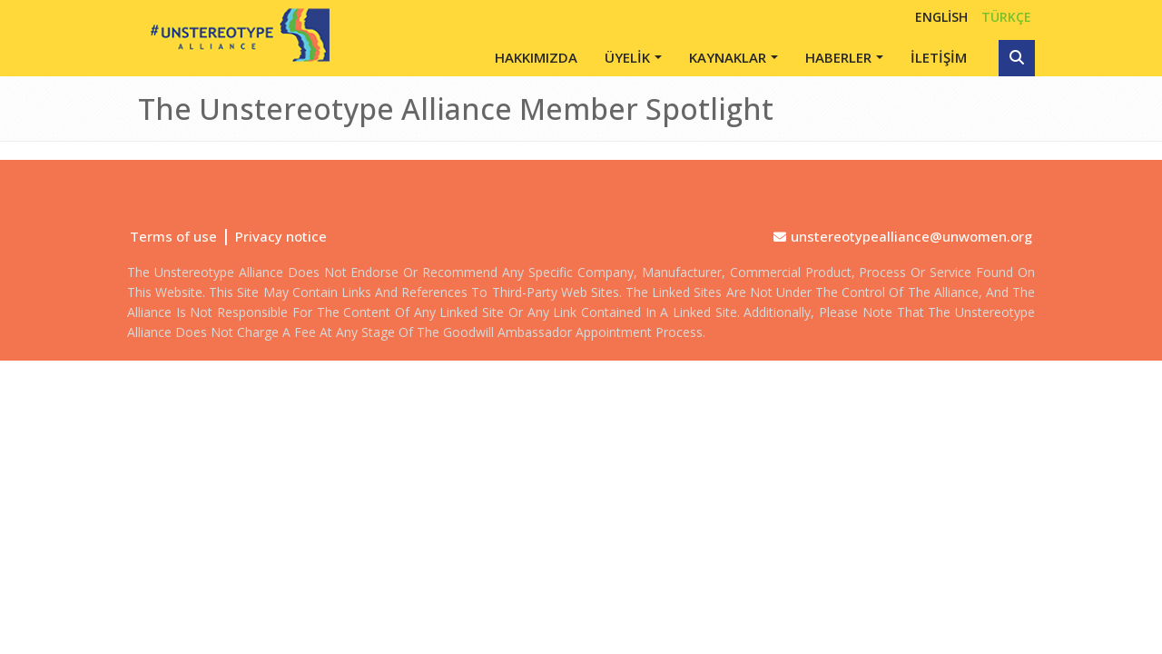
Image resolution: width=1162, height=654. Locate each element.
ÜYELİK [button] (627, 57)
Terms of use (173, 236)
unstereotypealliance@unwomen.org (911, 236)
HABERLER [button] (838, 57)
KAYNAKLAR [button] (727, 57)
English (941, 16)
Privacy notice (281, 236)
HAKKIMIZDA (536, 57)
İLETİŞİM (939, 57)
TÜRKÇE (1006, 16)
